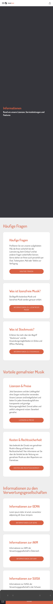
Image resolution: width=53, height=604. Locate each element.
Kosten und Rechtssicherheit (26, 468)
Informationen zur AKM (26, 559)
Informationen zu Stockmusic (26, 352)
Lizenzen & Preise (26, 420)
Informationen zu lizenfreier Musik (26, 308)
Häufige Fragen (26, 271)
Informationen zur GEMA (26, 523)
